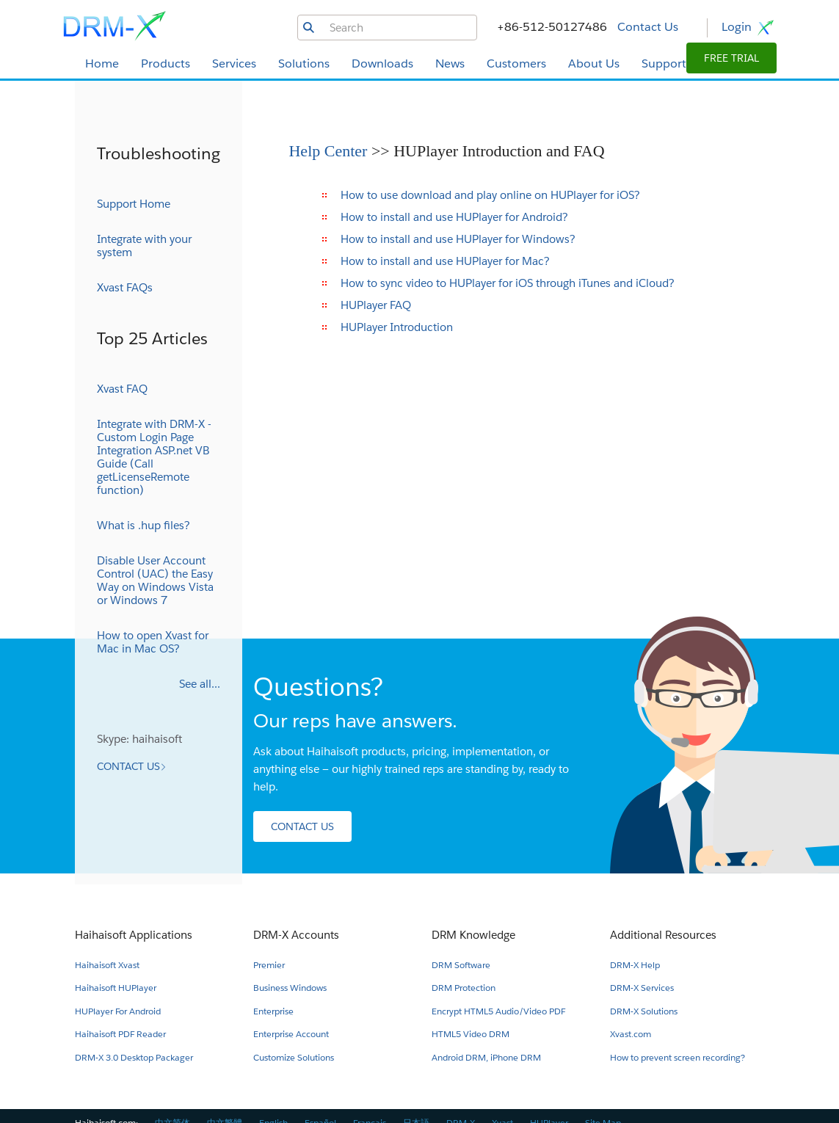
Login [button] (749, 28)
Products (165, 63)
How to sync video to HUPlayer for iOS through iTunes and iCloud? (508, 283)
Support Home (133, 204)
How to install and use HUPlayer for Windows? (458, 239)
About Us (594, 63)
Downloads (382, 63)
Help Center (329, 151)
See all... (199, 684)
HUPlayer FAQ (376, 305)
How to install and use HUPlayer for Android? (454, 217)
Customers (516, 63)
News (450, 63)
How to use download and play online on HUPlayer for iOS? (490, 195)
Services (234, 63)
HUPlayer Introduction (397, 327)
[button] (731, 58)
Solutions (304, 63)
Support (664, 63)
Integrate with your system (144, 245)
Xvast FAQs (125, 287)
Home (102, 63)
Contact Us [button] (647, 26)
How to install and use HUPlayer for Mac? (445, 261)
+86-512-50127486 (552, 26)
